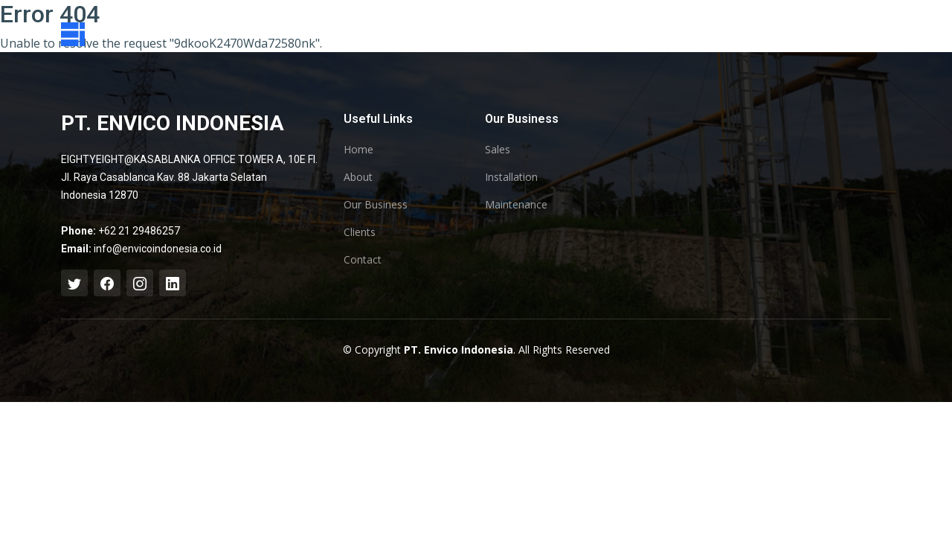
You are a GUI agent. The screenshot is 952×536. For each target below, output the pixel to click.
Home (358, 149)
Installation (511, 177)
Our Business (376, 205)
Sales (497, 149)
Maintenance (516, 205)
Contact (363, 260)
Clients (360, 232)
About (358, 177)
